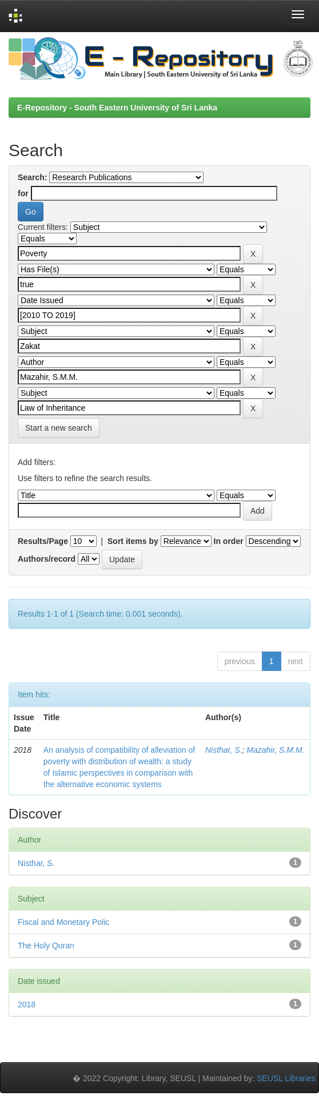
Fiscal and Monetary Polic (63, 922)
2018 (26, 1004)
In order (229, 541)
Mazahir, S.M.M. (275, 749)
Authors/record (46, 558)
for (23, 193)
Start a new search (58, 427)
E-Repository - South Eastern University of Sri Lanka (117, 107)
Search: (32, 177)
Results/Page (43, 541)
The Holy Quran (46, 945)
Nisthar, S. (223, 749)
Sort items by (132, 541)
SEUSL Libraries (286, 1078)
